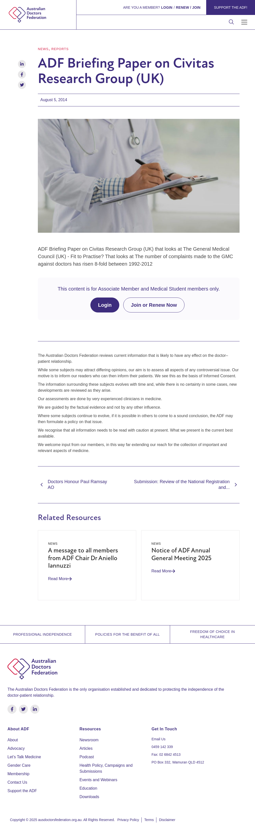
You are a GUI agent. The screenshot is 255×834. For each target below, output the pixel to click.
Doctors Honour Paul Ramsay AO (72, 484)
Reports (60, 49)
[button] (244, 22)
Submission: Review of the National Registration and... (187, 484)
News (43, 49)
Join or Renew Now (154, 305)
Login (105, 305)
